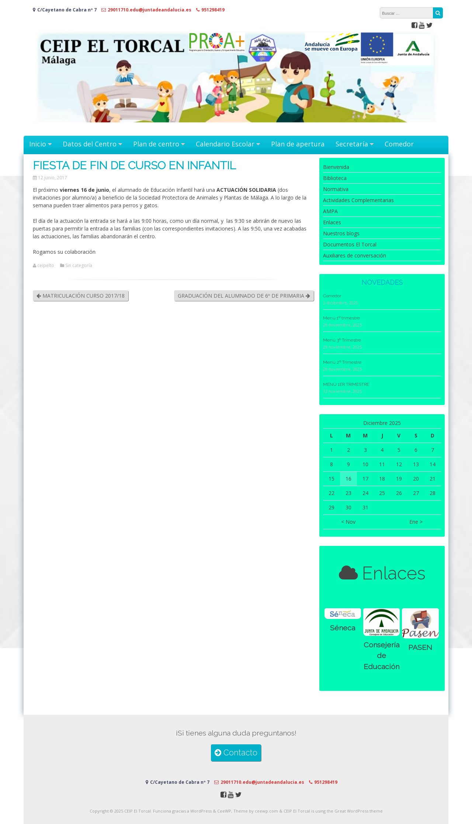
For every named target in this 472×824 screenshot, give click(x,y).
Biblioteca (335, 177)
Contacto (236, 752)
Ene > (416, 521)
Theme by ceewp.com (255, 811)
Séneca (342, 628)
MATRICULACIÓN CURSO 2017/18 (81, 295)
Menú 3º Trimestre (342, 340)
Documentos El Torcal (349, 244)
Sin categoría (78, 265)
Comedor (399, 143)
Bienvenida (336, 166)
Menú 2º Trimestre (342, 362)
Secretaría (352, 143)
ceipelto (45, 265)
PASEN (420, 647)
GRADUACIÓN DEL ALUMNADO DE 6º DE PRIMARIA (244, 295)
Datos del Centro (90, 143)
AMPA (330, 211)
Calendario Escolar (225, 143)
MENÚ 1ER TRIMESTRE (346, 384)
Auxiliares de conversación (354, 255)
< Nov (348, 521)
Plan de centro (156, 143)
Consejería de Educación (381, 656)
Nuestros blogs (341, 233)
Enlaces (332, 222)
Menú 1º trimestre (341, 318)
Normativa (335, 189)
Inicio (37, 143)
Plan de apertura (297, 143)
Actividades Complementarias (358, 200)
